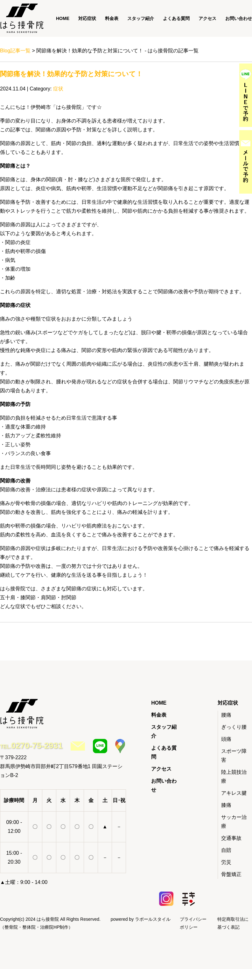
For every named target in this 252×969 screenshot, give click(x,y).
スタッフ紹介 (140, 18)
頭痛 (226, 739)
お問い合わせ (238, 18)
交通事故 (231, 838)
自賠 (226, 850)
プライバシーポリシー (193, 923)
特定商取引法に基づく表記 (232, 923)
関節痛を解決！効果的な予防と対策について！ (71, 73)
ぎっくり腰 (234, 727)
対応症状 (87, 18)
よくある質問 (176, 18)
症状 (58, 88)
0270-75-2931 (37, 745)
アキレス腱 (234, 793)
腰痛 (226, 715)
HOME (62, 18)
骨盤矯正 (231, 874)
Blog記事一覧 (15, 50)
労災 (226, 862)
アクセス (207, 18)
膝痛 (226, 805)
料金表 (111, 18)
